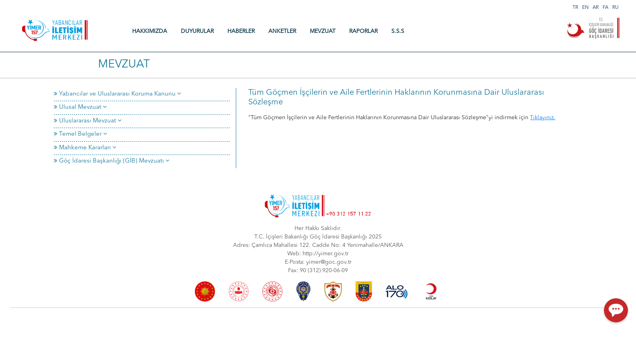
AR (596, 7)
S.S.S (397, 31)
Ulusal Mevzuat (80, 107)
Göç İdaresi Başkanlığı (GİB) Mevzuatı (112, 161)
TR (575, 7)
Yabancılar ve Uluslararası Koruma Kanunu (117, 94)
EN (585, 7)
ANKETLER (282, 31)
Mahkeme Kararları (85, 148)
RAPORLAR (363, 31)
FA (605, 7)
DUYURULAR (197, 31)
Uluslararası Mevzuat (88, 121)
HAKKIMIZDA (149, 31)
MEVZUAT (322, 31)
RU (615, 7)
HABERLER (241, 31)
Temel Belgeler (80, 134)
